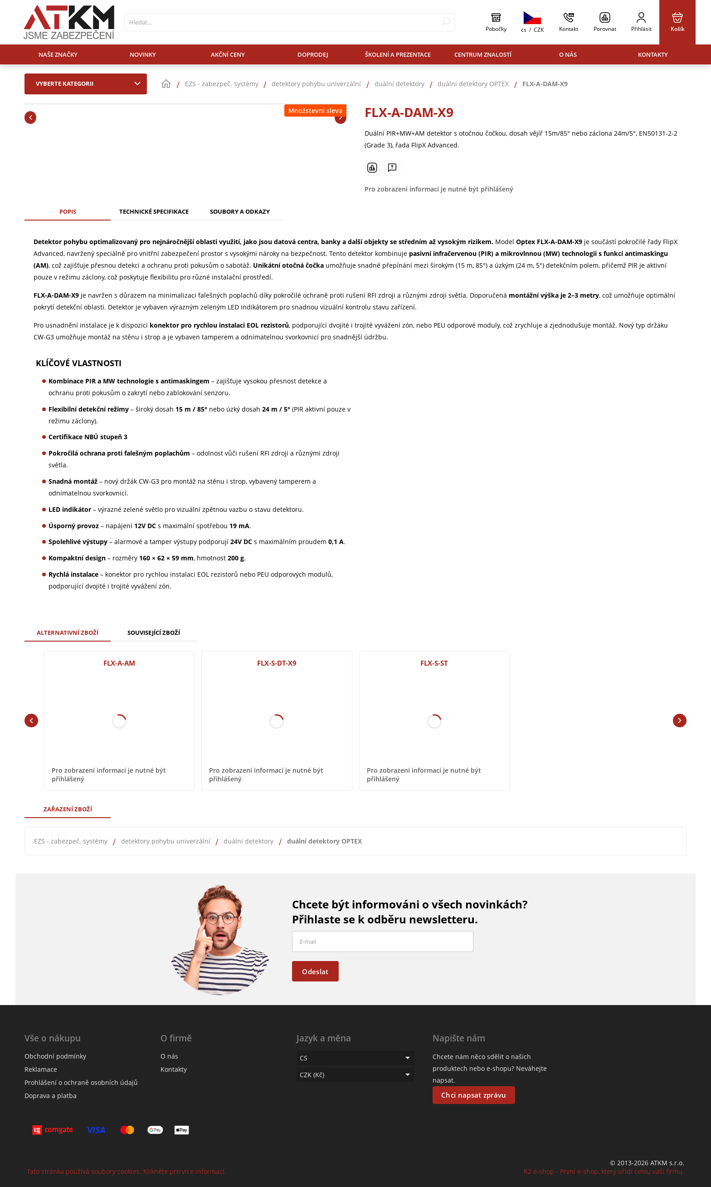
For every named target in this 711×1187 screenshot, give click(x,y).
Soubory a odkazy (240, 211)
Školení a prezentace (398, 54)
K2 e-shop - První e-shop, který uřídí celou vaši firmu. (604, 1171)
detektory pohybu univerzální (165, 841)
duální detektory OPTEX (324, 841)
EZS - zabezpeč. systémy (70, 841)
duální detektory (248, 841)
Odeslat (315, 971)
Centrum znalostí (482, 54)
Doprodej (312, 54)
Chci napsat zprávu (473, 1094)
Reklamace (40, 1069)
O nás (568, 54)
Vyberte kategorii (90, 83)
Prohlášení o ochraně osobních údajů (81, 1082)
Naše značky (58, 54)
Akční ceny (228, 54)
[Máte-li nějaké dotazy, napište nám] (392, 168)
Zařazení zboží (68, 809)
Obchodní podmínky (55, 1056)
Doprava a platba (50, 1095)
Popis (67, 211)
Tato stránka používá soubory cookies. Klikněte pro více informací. (126, 1171)
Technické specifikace (154, 211)
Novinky (143, 54)
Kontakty (653, 54)
